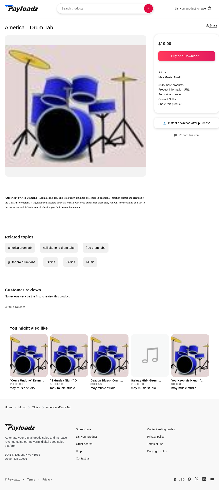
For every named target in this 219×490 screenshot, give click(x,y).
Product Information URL (174, 89)
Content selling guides (161, 429)
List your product (86, 436)
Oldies (50, 262)
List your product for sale (193, 8)
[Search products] (148, 8)
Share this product (169, 104)
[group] (29, 362)
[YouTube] (212, 479)
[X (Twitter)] (196, 479)
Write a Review (15, 307)
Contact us (82, 458)
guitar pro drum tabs (21, 262)
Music (90, 262)
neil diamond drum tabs (59, 247)
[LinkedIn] (204, 479)
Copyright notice (157, 451)
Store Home (83, 429)
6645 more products (171, 85)
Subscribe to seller (170, 94)
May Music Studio (170, 77)
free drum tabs (95, 247)
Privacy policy (155, 436)
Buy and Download (186, 56)
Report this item (187, 135)
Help (79, 451)
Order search (84, 444)
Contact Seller (167, 99)
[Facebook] (189, 479)
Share (211, 25)
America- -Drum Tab (58, 407)
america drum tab (20, 247)
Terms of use (155, 444)
